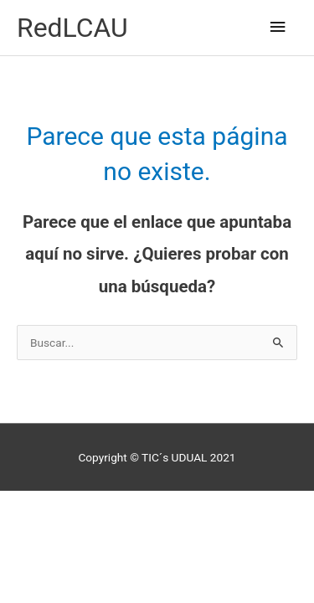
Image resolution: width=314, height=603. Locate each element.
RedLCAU (72, 28)
